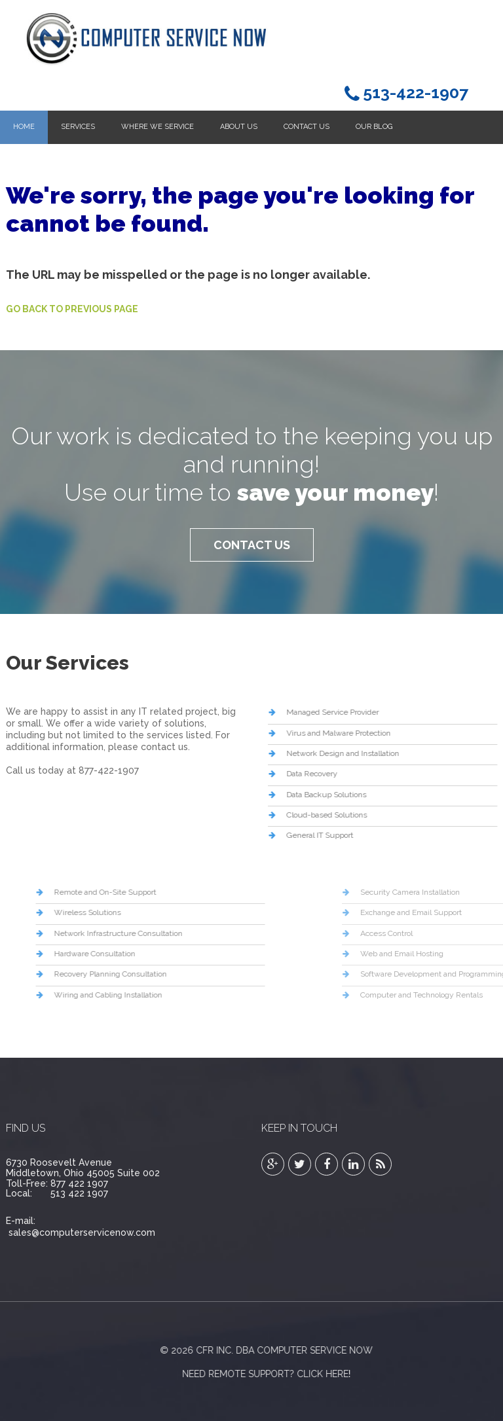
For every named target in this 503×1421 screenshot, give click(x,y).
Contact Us (306, 126)
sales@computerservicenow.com (82, 1232)
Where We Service (157, 126)
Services (78, 126)
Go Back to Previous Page (72, 309)
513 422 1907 (79, 1193)
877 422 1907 (79, 1183)
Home (24, 126)
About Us (238, 126)
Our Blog (374, 126)
